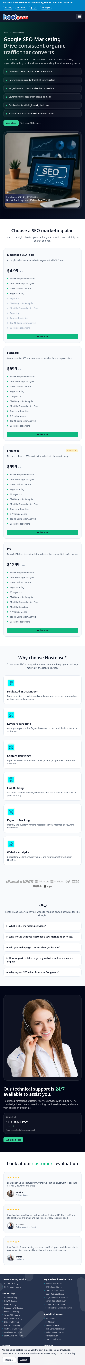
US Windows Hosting (12, 1287)
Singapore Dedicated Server (57, 1297)
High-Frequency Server (55, 1332)
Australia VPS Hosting (13, 1329)
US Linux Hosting (11, 1283)
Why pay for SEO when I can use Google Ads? (34, 972)
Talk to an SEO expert (30, 123)
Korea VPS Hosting (11, 1311)
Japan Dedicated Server (55, 1294)
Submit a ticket (13, 1139)
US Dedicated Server (54, 1283)
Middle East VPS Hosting (14, 1332)
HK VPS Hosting (10, 1301)
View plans (11, 123)
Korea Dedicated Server (55, 1290)
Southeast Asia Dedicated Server (59, 1308)
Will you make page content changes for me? (34, 947)
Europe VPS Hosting (12, 1325)
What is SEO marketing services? (27, 926)
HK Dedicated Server (54, 1287)
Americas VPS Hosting (13, 1318)
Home (5, 32)
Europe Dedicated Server (56, 1304)
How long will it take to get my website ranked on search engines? (40, 960)
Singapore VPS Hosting (13, 1308)
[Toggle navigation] (79, 16)
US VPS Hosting (10, 1297)
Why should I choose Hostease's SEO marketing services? (41, 936)
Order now (42, 336)
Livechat (10, 1126)
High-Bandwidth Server (55, 1329)
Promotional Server (53, 1339)
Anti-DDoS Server (53, 1325)
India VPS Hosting (11, 1322)
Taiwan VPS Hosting (12, 1315)
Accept (23, 1359)
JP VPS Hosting (10, 1304)
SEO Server (50, 1322)
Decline (9, 1359)
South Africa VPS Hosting (14, 1336)
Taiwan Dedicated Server (56, 1301)
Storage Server (52, 1336)
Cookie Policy (69, 1353)
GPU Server (50, 1318)
